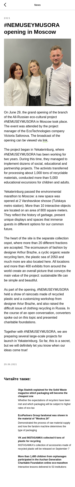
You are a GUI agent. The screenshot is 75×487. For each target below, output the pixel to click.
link (45, 140)
